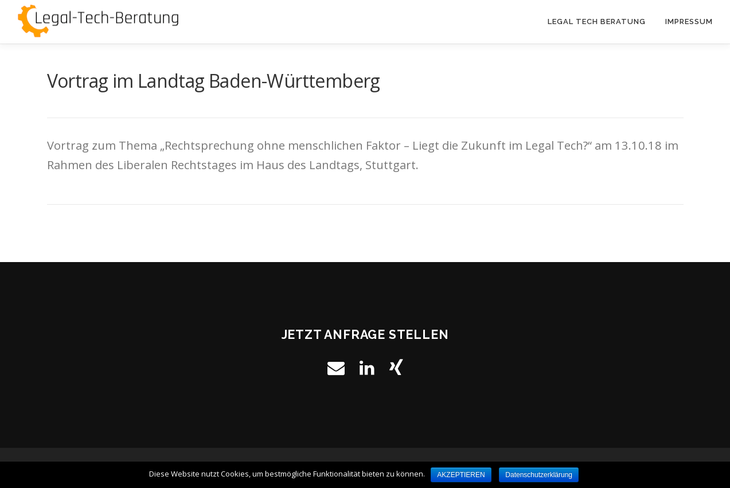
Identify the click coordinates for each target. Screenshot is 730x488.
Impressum (689, 21)
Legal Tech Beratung (597, 21)
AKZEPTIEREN (461, 475)
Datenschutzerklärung (538, 475)
